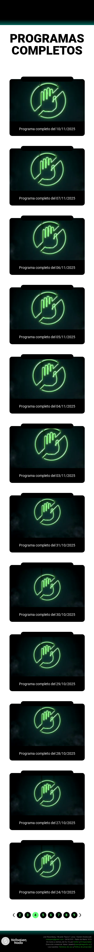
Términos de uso (65, 947)
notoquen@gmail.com (54, 939)
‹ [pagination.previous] (13, 914)
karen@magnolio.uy (82, 944)
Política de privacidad (82, 947)
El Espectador (85, 942)
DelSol (76, 942)
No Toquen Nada (47, 15)
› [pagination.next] (80, 914)
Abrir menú (6, 6)
